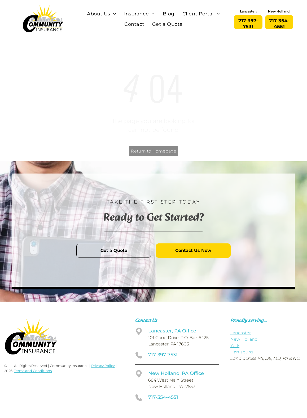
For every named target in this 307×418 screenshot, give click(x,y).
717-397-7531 (163, 355)
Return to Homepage (153, 151)
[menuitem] (101, 14)
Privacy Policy (103, 366)
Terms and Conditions (33, 371)
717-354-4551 (163, 397)
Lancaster (240, 332)
